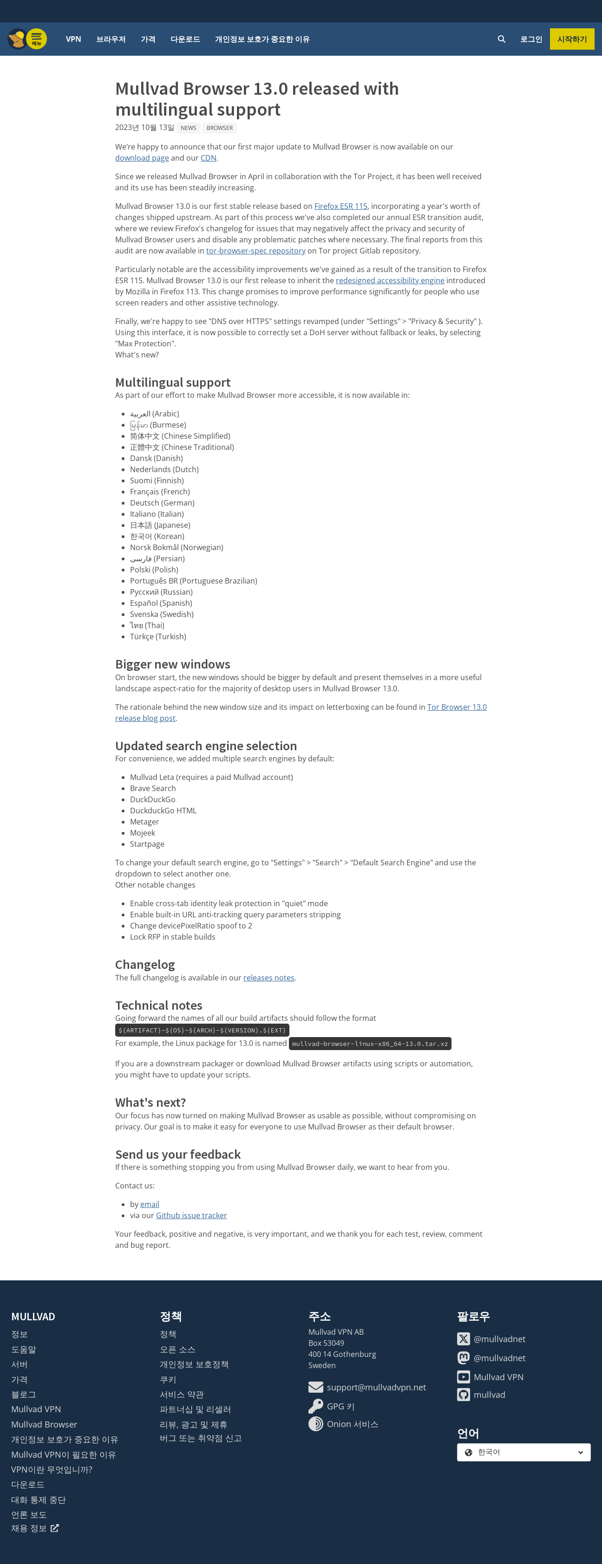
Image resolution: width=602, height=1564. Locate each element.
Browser (220, 128)
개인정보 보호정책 (194, 1363)
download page (142, 158)
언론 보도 (29, 1514)
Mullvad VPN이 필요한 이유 (63, 1454)
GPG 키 (331, 1406)
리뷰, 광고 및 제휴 (194, 1424)
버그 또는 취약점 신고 (201, 1437)
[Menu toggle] (36, 39)
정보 (19, 1333)
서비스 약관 (182, 1394)
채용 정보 (35, 1527)
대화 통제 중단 (38, 1499)
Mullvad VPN (36, 1409)
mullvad (481, 1394)
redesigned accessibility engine (390, 280)
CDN (208, 158)
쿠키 (168, 1379)
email (149, 1204)
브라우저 (111, 39)
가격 (148, 39)
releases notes (268, 978)
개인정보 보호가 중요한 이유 (262, 39)
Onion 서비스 (343, 1423)
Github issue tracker (191, 1215)
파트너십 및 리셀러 (195, 1409)
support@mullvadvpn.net (367, 1387)
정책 (168, 1333)
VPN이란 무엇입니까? (51, 1469)
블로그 (23, 1394)
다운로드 (185, 39)
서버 (19, 1363)
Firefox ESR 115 (340, 206)
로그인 (531, 39)
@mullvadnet (491, 1338)
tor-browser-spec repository (256, 251)
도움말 (23, 1349)
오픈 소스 (178, 1349)
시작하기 (572, 39)
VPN (73, 39)
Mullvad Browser (44, 1424)
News (188, 128)
